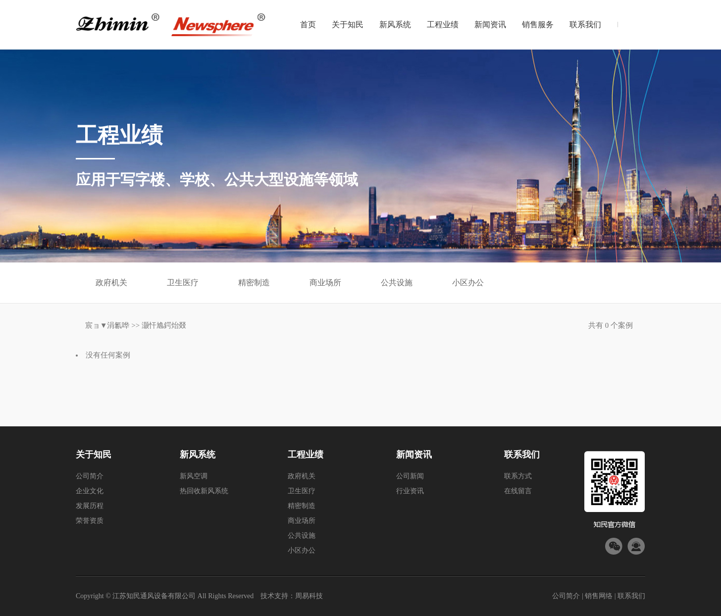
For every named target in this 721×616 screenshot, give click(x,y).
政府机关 (111, 282)
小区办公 (468, 282)
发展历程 (89, 506)
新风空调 (193, 476)
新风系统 (395, 24)
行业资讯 (410, 491)
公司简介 (89, 476)
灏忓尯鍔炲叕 (164, 325)
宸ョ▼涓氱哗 (107, 325)
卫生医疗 (183, 282)
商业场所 (325, 282)
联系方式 (518, 476)
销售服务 (538, 24)
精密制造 (254, 282)
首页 (308, 24)
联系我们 (585, 24)
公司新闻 (410, 476)
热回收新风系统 (204, 491)
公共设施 (396, 282)
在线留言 (518, 491)
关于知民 (347, 24)
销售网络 (599, 596)
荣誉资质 (89, 520)
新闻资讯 (490, 24)
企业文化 (89, 491)
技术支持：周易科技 (291, 596)
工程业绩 (443, 24)
